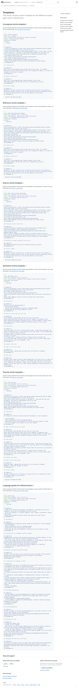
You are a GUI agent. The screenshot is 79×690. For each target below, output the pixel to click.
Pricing (27, 684)
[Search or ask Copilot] (45, 2)
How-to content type (17, 188)
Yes (5, 663)
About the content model (21, 490)
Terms (14, 684)
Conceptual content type (23, 29)
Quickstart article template (15, 266)
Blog (39, 684)
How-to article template (13, 183)
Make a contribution (46, 667)
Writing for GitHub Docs (22, 5)
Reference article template (14, 103)
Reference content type (21, 108)
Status (22, 684)
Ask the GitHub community (10, 676)
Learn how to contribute (45, 670)
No (11, 663)
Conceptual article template (15, 24)
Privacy (18, 684)
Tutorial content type (17, 377)
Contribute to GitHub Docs (9, 5)
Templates (32, 5)
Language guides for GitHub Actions (18, 485)
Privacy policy (5, 666)
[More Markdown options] (71, 13)
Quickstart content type (18, 271)
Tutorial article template (13, 372)
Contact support (7, 678)
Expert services (33, 684)
